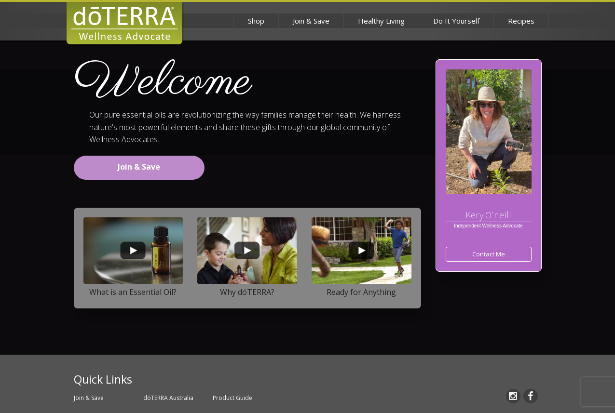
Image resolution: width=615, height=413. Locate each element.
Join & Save (311, 21)
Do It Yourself (456, 21)
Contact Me (488, 254)
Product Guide (232, 398)
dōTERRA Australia (168, 398)
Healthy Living (381, 21)
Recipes (521, 21)
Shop (256, 21)
